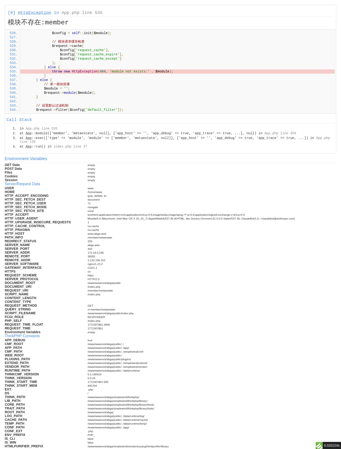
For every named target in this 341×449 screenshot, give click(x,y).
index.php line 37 (70, 146)
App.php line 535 (82, 12)
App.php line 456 (280, 133)
